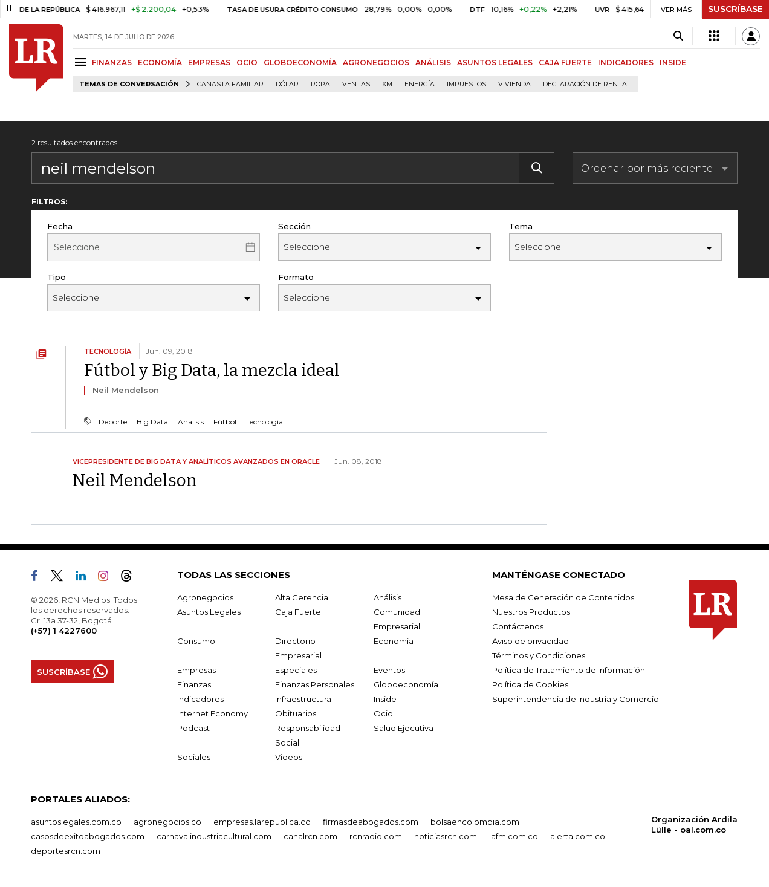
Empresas (196, 670)
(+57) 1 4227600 (64, 630)
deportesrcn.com (65, 851)
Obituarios (295, 713)
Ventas (356, 84)
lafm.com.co (513, 836)
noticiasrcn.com (445, 836)
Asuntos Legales (209, 612)
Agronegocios (205, 597)
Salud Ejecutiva (403, 728)
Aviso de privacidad (530, 641)
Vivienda (514, 84)
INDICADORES (626, 62)
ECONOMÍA (160, 62)
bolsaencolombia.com (474, 822)
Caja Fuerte (298, 612)
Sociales (193, 757)
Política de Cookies (530, 684)
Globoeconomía (406, 684)
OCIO (247, 62)
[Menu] (82, 62)
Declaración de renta (585, 84)
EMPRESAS (209, 62)
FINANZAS (112, 62)
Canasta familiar (230, 84)
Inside (385, 699)
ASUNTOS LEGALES (495, 62)
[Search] (678, 36)
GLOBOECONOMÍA (300, 62)
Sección (294, 226)
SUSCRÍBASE (735, 9)
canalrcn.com (310, 836)
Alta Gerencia (301, 597)
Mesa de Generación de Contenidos (563, 597)
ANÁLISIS (433, 62)
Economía (394, 641)
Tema (521, 226)
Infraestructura (303, 699)
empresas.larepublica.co (262, 822)
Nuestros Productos (531, 612)
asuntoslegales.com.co (76, 822)
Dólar (287, 84)
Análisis (387, 597)
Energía (419, 84)
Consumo (196, 641)
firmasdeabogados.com (370, 822)
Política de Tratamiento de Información (568, 670)
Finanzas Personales (314, 684)
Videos (288, 757)
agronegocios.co (167, 822)
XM (387, 84)
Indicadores (200, 699)
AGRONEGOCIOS (376, 62)
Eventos (389, 670)
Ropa (320, 84)
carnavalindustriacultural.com (214, 836)
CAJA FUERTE (565, 62)
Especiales (296, 670)
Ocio (383, 713)
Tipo (56, 277)
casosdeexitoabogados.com (87, 836)
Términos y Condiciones (538, 655)
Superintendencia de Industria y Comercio (575, 699)
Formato (296, 277)
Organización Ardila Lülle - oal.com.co (694, 824)
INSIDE (673, 62)
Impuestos (466, 84)
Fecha (60, 226)
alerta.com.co (577, 836)
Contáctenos (517, 626)
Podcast (193, 728)
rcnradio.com (375, 836)
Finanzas (194, 684)
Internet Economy (212, 713)
